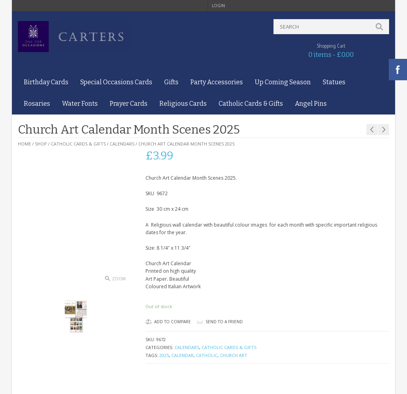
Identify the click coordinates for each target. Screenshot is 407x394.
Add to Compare (168, 321)
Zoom (119, 278)
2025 (164, 355)
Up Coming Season (283, 82)
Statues (334, 82)
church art (233, 355)
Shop (41, 144)
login (218, 5)
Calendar (182, 355)
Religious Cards (183, 103)
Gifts (171, 82)
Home (24, 144)
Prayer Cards (128, 103)
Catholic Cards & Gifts (251, 103)
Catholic (206, 355)
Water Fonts (80, 103)
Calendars (122, 144)
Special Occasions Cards (116, 82)
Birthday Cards (46, 82)
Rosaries (37, 103)
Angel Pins (311, 103)
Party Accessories (216, 82)
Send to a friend (224, 321)
